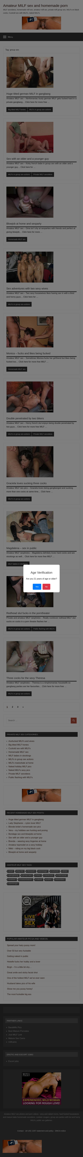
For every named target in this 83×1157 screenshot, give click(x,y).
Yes (36, 587)
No (46, 587)
